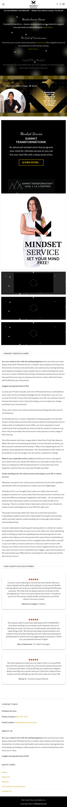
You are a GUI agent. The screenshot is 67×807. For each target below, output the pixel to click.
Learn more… (33, 52)
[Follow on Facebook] (57, 4)
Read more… (48, 29)
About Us (6, 777)
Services (5, 781)
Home (4, 772)
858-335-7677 (21, 716)
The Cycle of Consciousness (13, 786)
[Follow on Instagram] (60, 4)
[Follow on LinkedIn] (64, 4)
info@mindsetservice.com (26, 722)
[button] (3, 4)
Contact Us (6, 791)
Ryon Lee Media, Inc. (38, 800)
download (41, 46)
